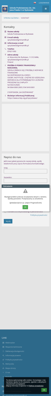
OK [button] (44, 390)
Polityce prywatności (36, 386)
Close (47, 186)
